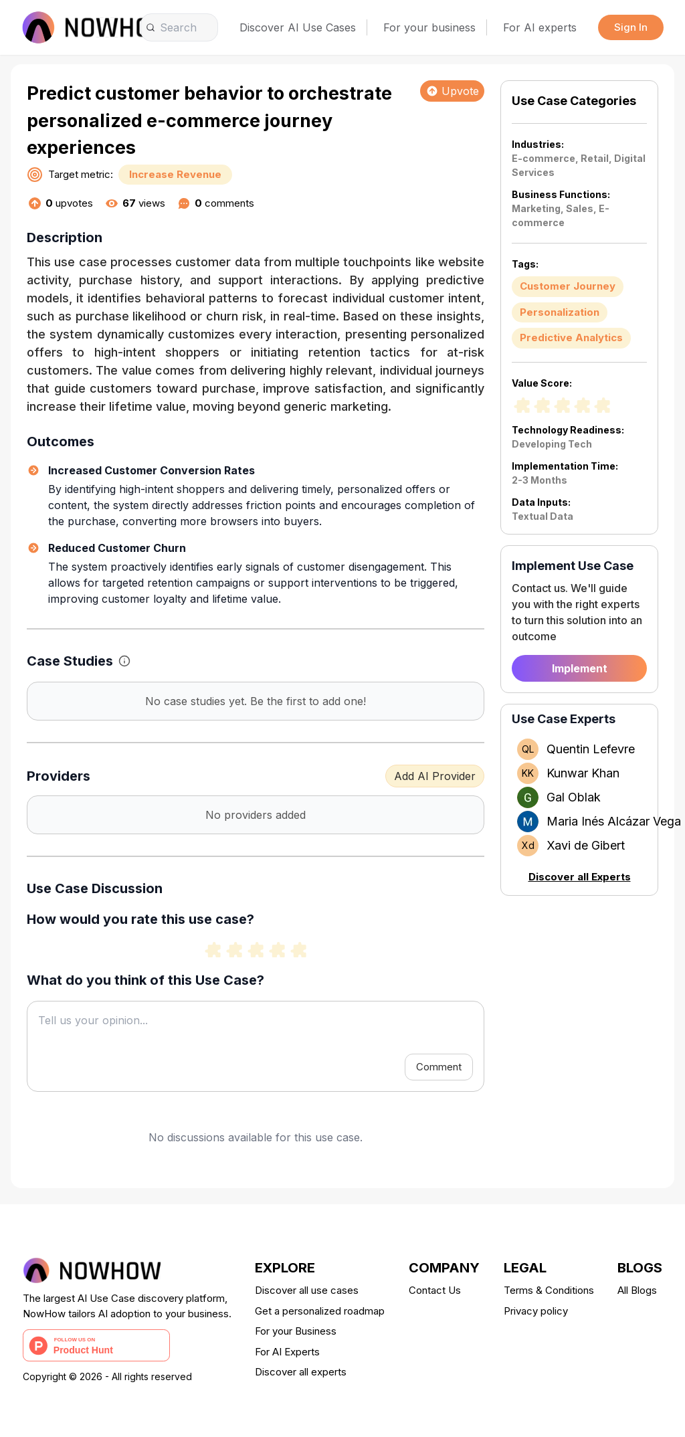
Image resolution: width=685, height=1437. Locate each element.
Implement (579, 668)
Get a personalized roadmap (320, 1311)
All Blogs (637, 1290)
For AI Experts (287, 1351)
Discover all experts (301, 1371)
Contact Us (435, 1290)
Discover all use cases (307, 1290)
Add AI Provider (435, 776)
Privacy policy (536, 1311)
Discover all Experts (579, 876)
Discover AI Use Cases (297, 27)
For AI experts (540, 27)
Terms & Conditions (549, 1290)
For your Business (295, 1331)
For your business (429, 27)
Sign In (631, 27)
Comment (439, 1066)
